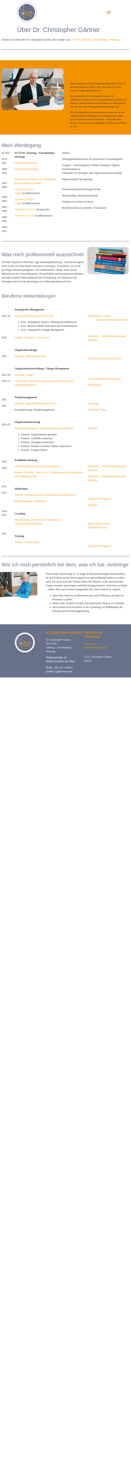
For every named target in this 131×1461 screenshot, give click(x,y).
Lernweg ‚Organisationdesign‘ (30, 356)
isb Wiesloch (94, 384)
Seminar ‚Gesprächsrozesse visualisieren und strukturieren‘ (45, 494)
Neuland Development (26, 163)
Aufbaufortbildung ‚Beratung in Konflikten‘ (37, 466)
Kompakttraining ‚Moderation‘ (31, 501)
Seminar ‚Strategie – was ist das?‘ (32, 337)
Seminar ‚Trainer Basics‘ (27, 542)
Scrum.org (93, 403)
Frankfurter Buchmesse (27, 169)
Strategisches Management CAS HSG (34, 315)
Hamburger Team (97, 409)
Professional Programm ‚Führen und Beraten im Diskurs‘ (44, 428)
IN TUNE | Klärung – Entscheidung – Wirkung (94, 39)
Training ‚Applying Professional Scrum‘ (35, 403)
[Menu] (109, 12)
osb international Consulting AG (104, 358)
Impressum (90, 643)
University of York (24, 215)
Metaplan (92, 428)
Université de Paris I (25, 209)
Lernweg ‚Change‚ (25, 374)
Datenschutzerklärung (95, 647)
